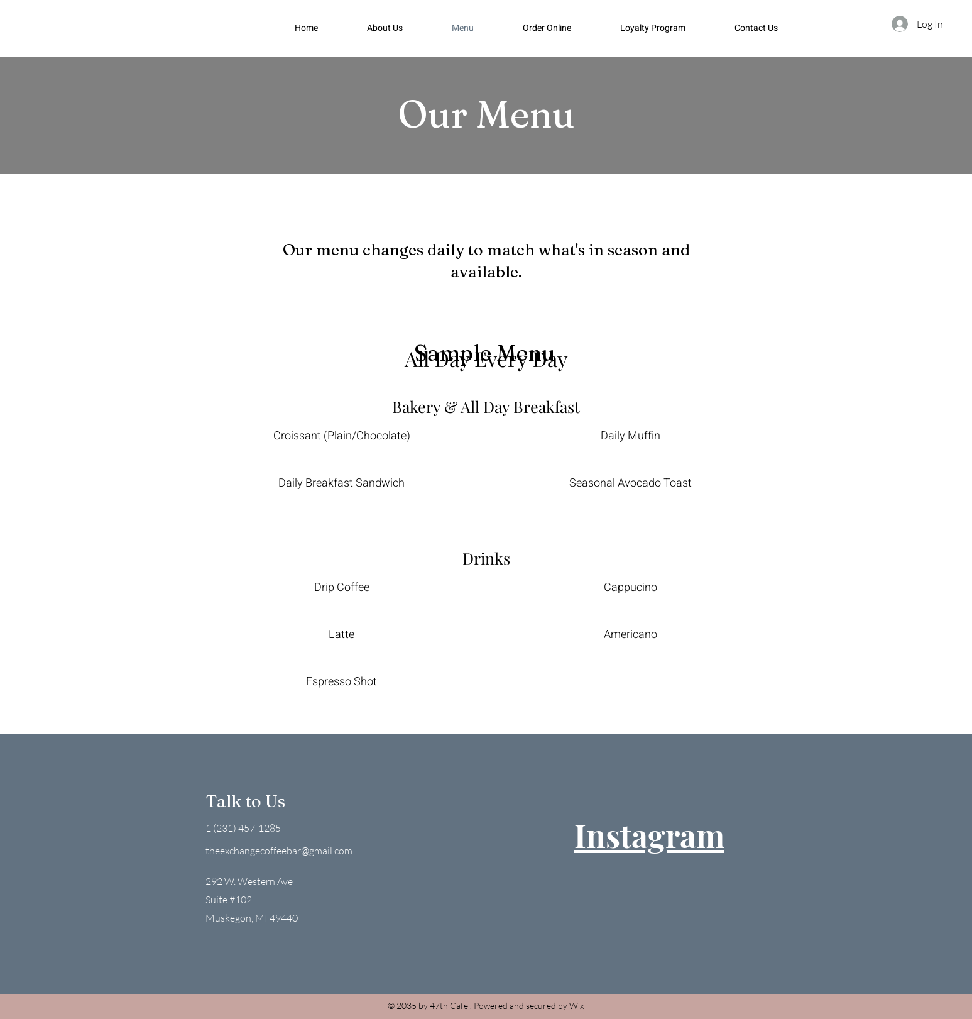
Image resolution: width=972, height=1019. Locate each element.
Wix (576, 1005)
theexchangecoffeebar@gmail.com (278, 850)
